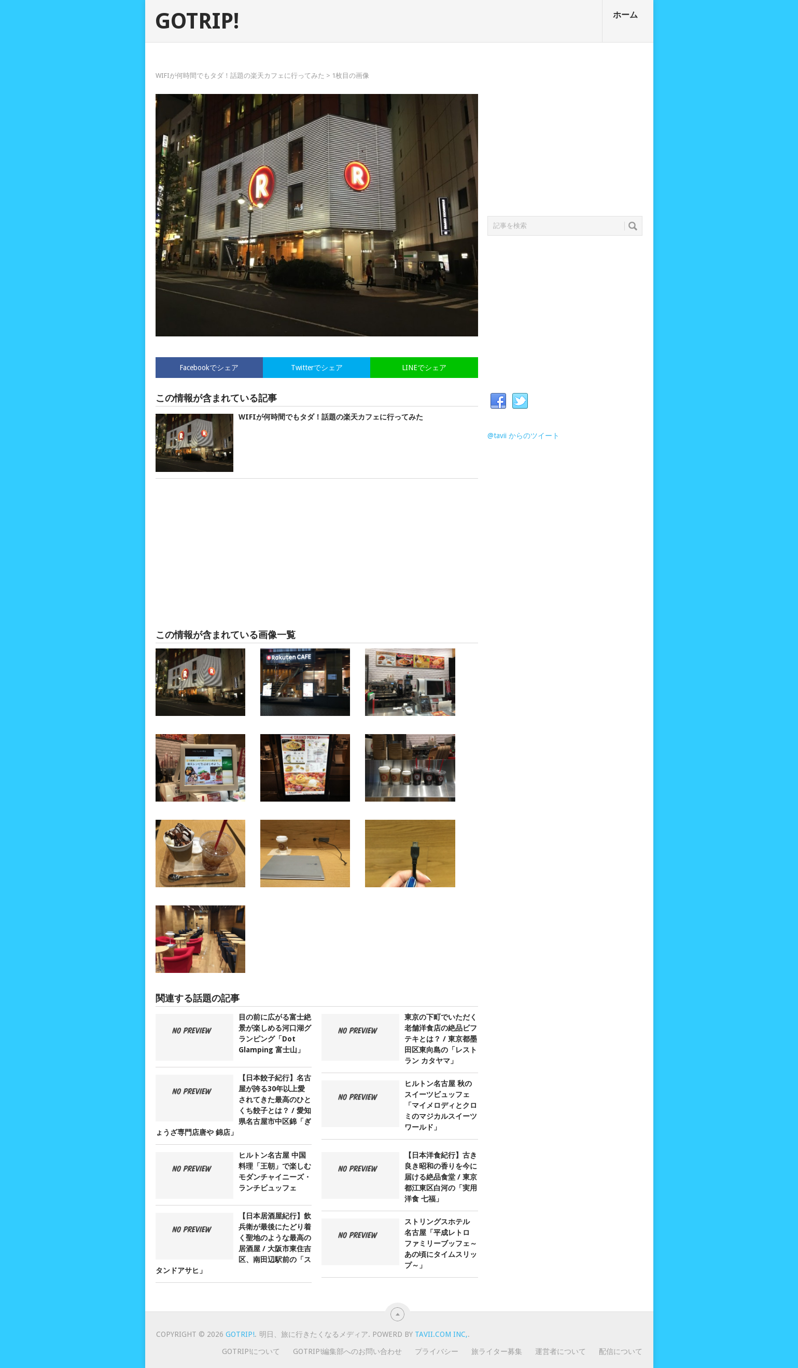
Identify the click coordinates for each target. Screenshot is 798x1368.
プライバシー (436, 1351)
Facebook (498, 401)
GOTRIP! (197, 21)
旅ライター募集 (496, 1351)
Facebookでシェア (209, 367)
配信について (620, 1351)
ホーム (625, 15)
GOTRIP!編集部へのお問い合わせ (347, 1351)
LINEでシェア (424, 367)
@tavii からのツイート (523, 435)
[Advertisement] (317, 554)
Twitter (520, 401)
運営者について (560, 1351)
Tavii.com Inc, (441, 1334)
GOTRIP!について (251, 1351)
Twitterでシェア (317, 367)
